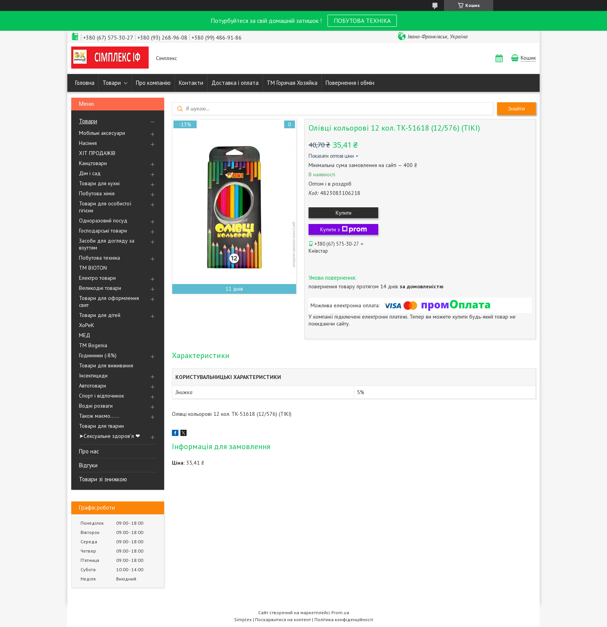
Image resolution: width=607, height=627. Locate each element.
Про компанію (153, 83)
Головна (84, 83)
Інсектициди (93, 375)
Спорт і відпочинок (101, 395)
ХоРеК (86, 325)
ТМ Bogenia (93, 345)
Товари (112, 83)
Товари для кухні (99, 183)
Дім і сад (90, 173)
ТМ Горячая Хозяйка (292, 83)
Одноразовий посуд (103, 220)
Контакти (191, 83)
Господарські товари (103, 230)
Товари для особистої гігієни (105, 207)
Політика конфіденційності (343, 619)
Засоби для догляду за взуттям (106, 244)
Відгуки (88, 465)
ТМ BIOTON (93, 267)
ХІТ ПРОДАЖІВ (97, 153)
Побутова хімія (97, 193)
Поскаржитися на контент (283, 619)
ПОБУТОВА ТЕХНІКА (362, 20)
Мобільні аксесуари (102, 132)
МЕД (84, 335)
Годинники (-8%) (98, 355)
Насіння (88, 143)
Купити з (343, 229)
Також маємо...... (99, 415)
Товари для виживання (106, 365)
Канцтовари (93, 163)
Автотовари (92, 385)
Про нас (89, 451)
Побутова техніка (99, 257)
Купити (344, 212)
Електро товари (97, 277)
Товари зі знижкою (103, 479)
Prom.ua (340, 612)
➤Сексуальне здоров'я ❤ (109, 435)
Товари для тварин (101, 425)
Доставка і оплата (235, 83)
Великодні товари (100, 287)
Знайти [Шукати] (516, 109)
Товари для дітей (99, 315)
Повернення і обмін (350, 83)
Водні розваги (96, 405)
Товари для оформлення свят (109, 301)
